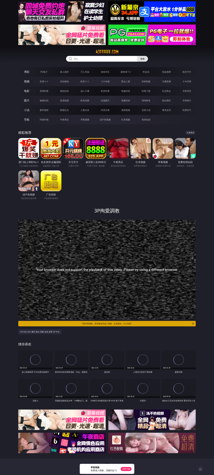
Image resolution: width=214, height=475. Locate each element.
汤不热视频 (105, 119)
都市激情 (44, 110)
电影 (26, 91)
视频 (26, 81)
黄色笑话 (166, 110)
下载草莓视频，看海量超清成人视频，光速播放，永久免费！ (137, 323)
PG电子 (44, 71)
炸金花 (146, 71)
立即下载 (126, 469)
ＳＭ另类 (186, 81)
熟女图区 (166, 100)
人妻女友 (85, 110)
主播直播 (166, 81)
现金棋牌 (166, 71)
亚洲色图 (64, 100)
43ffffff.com (107, 52)
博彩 (26, 72)
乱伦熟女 (166, 90)
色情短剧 (146, 119)
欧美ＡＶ (85, 81)
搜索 (142, 58)
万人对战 (85, 71)
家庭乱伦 (64, 110)
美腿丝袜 (125, 100)
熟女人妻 (125, 81)
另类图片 (186, 100)
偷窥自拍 (44, 100)
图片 (26, 100)
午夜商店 (64, 119)
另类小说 (146, 110)
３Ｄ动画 (105, 81)
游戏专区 (105, 71)
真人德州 (64, 71)
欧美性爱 (105, 90)
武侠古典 (105, 110)
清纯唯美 (146, 100)
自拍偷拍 (64, 81)
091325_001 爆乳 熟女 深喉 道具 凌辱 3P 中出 (40, 331)
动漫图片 (105, 100)
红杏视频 (125, 119)
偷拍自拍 (64, 90)
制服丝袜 (125, 90)
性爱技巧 (186, 110)
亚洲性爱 (44, 90)
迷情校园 (125, 110)
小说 (26, 110)
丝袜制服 (146, 81)
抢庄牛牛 (186, 71)
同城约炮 (44, 119)
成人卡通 (85, 90)
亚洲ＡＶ (44, 81)
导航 (26, 119)
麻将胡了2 (126, 71)
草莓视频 (85, 119)
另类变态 (186, 90)
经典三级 (146, 90)
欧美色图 (85, 100)
